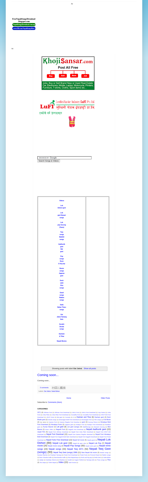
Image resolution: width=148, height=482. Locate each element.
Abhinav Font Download (62, 412)
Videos (61, 200)
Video (61, 462)
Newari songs (104, 452)
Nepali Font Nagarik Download (87, 437)
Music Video (49, 429)
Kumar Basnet (48, 427)
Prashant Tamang (55, 455)
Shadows (62, 460)
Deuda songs (52, 419)
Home (69, 398)
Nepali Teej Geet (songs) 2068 (65, 452)
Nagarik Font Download (75, 429)
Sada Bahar (55, 391)
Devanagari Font (86, 419)
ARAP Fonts (50, 417)
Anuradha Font (75, 415)
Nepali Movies (62, 341)
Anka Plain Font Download (60, 415)
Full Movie (107, 419)
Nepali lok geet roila (79, 443)
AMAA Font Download (88, 412)
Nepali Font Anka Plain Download (82, 432)
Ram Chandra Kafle (46, 457)
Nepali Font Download (55, 434)
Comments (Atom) (55, 402)
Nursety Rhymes (42, 455)
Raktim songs (106, 455)
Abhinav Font (48, 412)
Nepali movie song (54, 446)
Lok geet (60, 427)
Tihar (109, 460)
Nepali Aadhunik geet (96, 429)
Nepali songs (55, 449)
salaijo (41, 460)
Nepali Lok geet (59, 443)
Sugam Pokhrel (79, 460)
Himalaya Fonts (56, 424)
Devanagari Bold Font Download (69, 419)
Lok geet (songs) (73, 427)
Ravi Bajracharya (73, 457)
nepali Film (41, 432)
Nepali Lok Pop (95, 443)
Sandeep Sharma (51, 460)
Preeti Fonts (84, 455)
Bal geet (59, 417)
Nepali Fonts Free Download (57, 440)
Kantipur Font (80, 424)
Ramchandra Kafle (60, 457)
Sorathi (61, 324)
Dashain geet (99, 417)
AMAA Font (75, 412)
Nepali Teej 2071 (75, 449)
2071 (39, 412)
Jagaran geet (69, 424)
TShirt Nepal (52, 462)
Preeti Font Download (70, 455)
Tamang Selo (90, 460)
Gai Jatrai (47, 391)
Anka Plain (46, 415)
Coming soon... (48, 375)
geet (83, 422)
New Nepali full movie (89, 452)
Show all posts (90, 368)
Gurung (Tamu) (93, 422)
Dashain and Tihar (84, 417)
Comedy (67, 417)
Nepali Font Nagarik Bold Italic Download (63, 437)
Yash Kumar (72, 462)
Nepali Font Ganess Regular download (80, 434)
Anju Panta (101, 412)
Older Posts (105, 398)
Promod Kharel (95, 455)
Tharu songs (101, 460)
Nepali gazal (91, 440)
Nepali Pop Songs (72, 446)
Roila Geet (97, 457)
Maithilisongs (87, 427)
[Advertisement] (80, 25)
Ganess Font (53, 422)
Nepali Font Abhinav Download (58, 432)
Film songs (97, 419)
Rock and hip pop (86, 457)
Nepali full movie (78, 440)
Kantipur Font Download (94, 424)
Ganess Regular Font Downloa (69, 422)
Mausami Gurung (99, 427)
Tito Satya (43, 462)
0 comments (44, 387)
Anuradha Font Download (90, 415)
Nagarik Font (60, 429)
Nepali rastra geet (90, 446)
